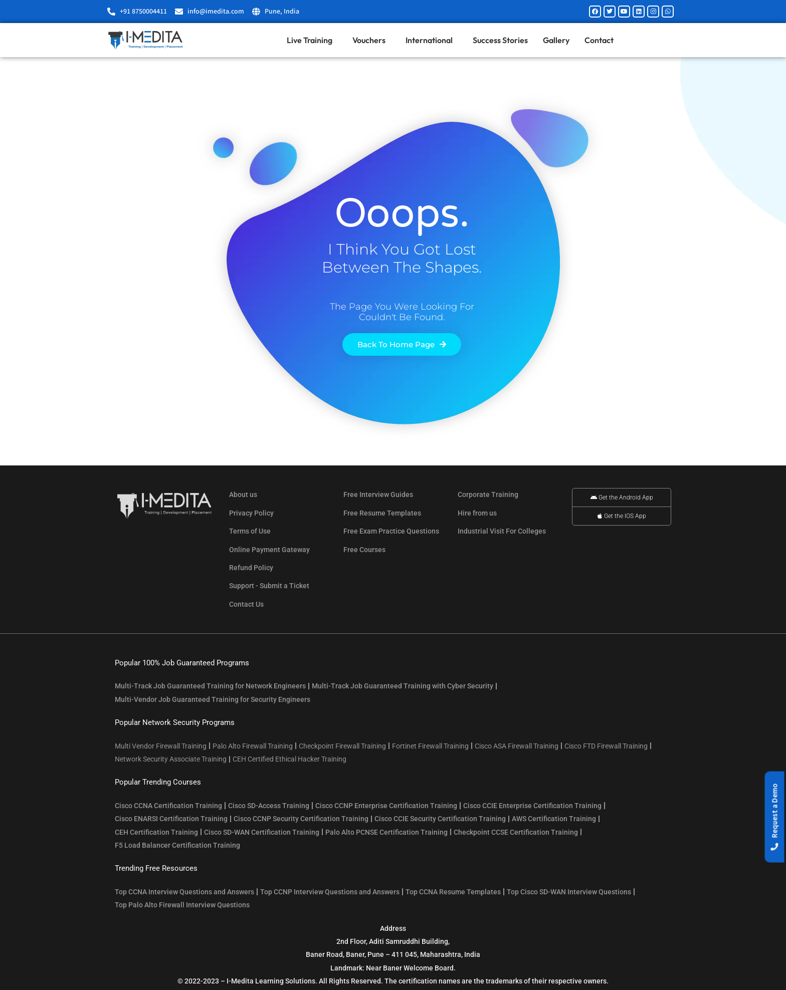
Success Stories (500, 40)
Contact (599, 40)
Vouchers (371, 40)
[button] (774, 817)
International (432, 40)
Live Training (312, 40)
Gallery (556, 40)
